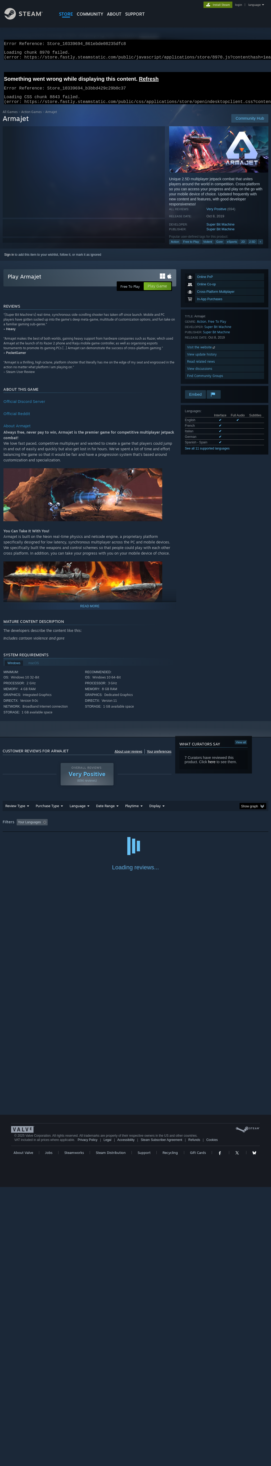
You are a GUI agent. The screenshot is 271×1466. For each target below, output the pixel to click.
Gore (219, 248)
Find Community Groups (205, 382)
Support (144, 1431)
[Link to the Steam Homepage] (27, 18)
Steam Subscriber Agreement (161, 1419)
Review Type (15, 812)
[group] (135, 829)
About (114, 14)
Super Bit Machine (220, 231)
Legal (107, 1419)
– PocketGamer (14, 359)
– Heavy (9, 335)
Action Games (31, 118)
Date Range (105, 812)
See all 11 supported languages (207, 455)
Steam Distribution (111, 1431)
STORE (66, 14)
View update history (202, 361)
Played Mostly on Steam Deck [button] (162, 828)
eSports (232, 248)
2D (243, 248)
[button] (21, 828)
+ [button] (260, 248)
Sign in (9, 261)
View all (241, 748)
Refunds (194, 1419)
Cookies (212, 1419)
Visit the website (201, 354)
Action (175, 248)
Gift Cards (198, 1431)
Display (155, 812)
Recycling (170, 1431)
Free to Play (191, 248)
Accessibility (125, 1419)
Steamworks (74, 1431)
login (238, 5)
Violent (207, 248)
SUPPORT (135, 14)
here (211, 768)
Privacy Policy (87, 1419)
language (254, 5)
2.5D (252, 248)
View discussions (199, 375)
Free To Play (217, 328)
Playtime (132, 812)
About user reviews (128, 758)
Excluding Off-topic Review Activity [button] (82, 828)
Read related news (201, 368)
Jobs (48, 1431)
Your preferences (159, 758)
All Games (10, 118)
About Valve (23, 1431)
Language (77, 812)
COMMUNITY (90, 14)
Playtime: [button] (123, 828)
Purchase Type (47, 812)
